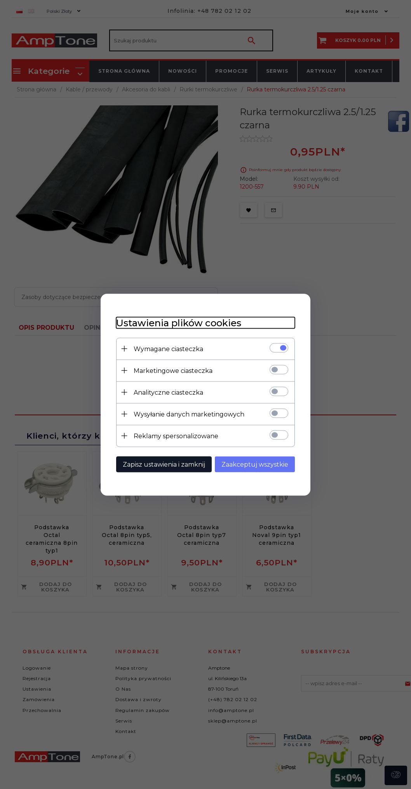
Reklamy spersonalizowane (176, 435)
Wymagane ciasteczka (168, 348)
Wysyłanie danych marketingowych (189, 414)
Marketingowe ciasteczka (173, 370)
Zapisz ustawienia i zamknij (164, 464)
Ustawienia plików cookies (178, 322)
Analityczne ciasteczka (168, 392)
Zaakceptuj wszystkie (254, 464)
